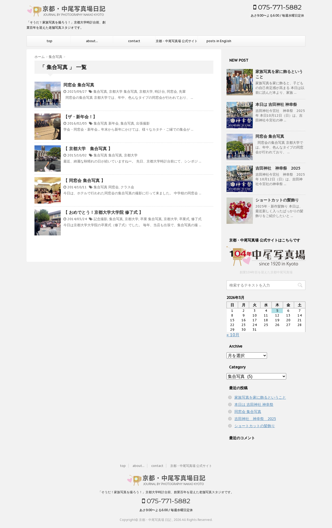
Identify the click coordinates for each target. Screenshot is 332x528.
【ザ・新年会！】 (80, 116)
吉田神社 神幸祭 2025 (277, 168)
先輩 (182, 91)
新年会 (113, 123)
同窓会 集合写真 (78, 84)
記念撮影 (100, 219)
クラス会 (127, 187)
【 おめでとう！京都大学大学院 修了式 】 (103, 212)
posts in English (219, 41)
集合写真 (100, 91)
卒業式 (184, 219)
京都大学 (116, 91)
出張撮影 (143, 123)
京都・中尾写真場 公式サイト (177, 41)
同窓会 (172, 91)
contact (134, 41)
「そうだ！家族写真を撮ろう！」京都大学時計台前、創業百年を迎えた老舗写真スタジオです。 (166, 492)
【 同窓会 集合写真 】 (84, 180)
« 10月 (233, 334)
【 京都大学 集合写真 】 (87, 148)
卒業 (143, 219)
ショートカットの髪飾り (277, 200)
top (49, 41)
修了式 (196, 219)
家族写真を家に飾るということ (260, 397)
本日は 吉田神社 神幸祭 (276, 104)
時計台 (160, 91)
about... (92, 41)
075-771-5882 (277, 7)
